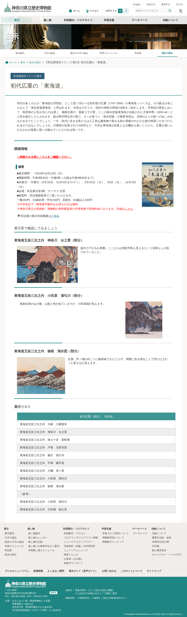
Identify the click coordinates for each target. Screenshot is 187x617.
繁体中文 (165, 4)
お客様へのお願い (73, 558)
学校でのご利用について (115, 533)
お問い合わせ (109, 571)
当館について (170, 20)
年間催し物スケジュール (41, 550)
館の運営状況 (159, 550)
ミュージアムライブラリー (78, 541)
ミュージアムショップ (76, 550)
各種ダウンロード (73, 563)
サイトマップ (154, 571)
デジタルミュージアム (17, 571)
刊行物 (155, 546)
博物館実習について (114, 537)
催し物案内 (34, 533)
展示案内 (19, 53)
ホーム (76, 11)
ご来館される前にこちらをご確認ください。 (44, 156)
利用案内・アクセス (74, 533)
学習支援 (109, 20)
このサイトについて (131, 571)
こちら (129, 208)
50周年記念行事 (160, 541)
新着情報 (38, 571)
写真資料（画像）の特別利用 (79, 546)
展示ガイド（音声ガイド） (83, 571)
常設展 (138, 53)
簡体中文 (151, 4)
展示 (16, 20)
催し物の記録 (35, 541)
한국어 (179, 4)
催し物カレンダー (37, 537)
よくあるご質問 (55, 571)
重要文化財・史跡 (161, 537)
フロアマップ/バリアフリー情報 (81, 537)
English (137, 4)
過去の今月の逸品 (79, 53)
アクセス (94, 11)
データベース (139, 20)
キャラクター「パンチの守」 (167, 554)
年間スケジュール (108, 53)
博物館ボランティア (113, 541)
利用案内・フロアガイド (78, 20)
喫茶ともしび (71, 554)
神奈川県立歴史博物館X (181, 11)
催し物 (47, 20)
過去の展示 (167, 53)
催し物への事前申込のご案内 (43, 546)
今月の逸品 (49, 53)
